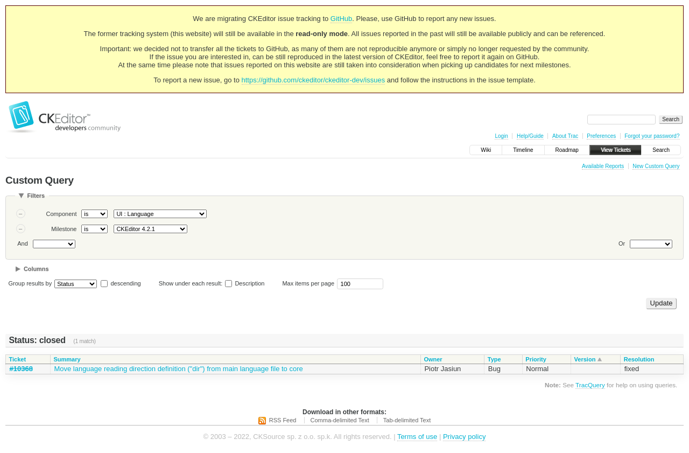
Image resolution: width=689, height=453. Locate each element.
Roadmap (567, 150)
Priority (535, 359)
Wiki (486, 150)
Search (661, 150)
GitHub (341, 19)
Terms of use (417, 437)
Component (61, 214)
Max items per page (308, 283)
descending (125, 283)
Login (501, 136)
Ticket (17, 359)
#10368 (21, 369)
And (22, 243)
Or (621, 243)
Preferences (601, 136)
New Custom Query (655, 166)
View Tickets (615, 150)
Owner (433, 359)
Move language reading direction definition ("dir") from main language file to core (178, 369)
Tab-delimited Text (407, 420)
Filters (36, 195)
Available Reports (603, 166)
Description (244, 283)
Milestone (63, 229)
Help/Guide (530, 136)
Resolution (639, 359)
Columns (36, 269)
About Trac (565, 136)
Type (494, 359)
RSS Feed (283, 420)
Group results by (30, 283)
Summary (66, 359)
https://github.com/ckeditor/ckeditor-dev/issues (313, 80)
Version (585, 359)
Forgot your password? (651, 136)
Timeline (523, 150)
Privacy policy (464, 437)
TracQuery (590, 384)
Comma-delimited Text (340, 420)
